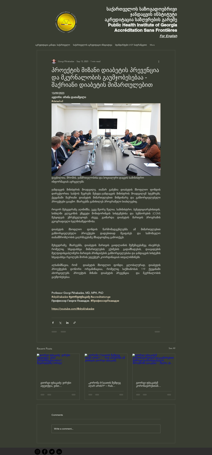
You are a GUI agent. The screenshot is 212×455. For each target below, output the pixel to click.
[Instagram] (37, 452)
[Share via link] (74, 322)
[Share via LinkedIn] (67, 322)
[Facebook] (45, 452)
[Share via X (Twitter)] (60, 322)
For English (168, 36)
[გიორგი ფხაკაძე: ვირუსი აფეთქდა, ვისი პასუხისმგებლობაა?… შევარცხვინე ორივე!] (58, 366)
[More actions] (158, 61)
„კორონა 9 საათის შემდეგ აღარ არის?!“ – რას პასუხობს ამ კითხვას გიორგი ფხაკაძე (104, 384)
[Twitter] (52, 452)
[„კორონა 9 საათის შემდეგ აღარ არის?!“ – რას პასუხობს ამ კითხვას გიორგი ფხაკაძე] (106, 366)
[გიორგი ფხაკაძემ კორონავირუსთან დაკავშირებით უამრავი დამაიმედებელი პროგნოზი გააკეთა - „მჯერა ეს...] (153, 366)
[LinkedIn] (59, 452)
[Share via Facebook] (53, 322)
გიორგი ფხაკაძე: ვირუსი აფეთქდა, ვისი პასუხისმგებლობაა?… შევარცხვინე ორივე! (55, 384)
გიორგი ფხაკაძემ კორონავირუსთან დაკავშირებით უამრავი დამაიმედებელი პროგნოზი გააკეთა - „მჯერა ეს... (153, 384)
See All (172, 348)
